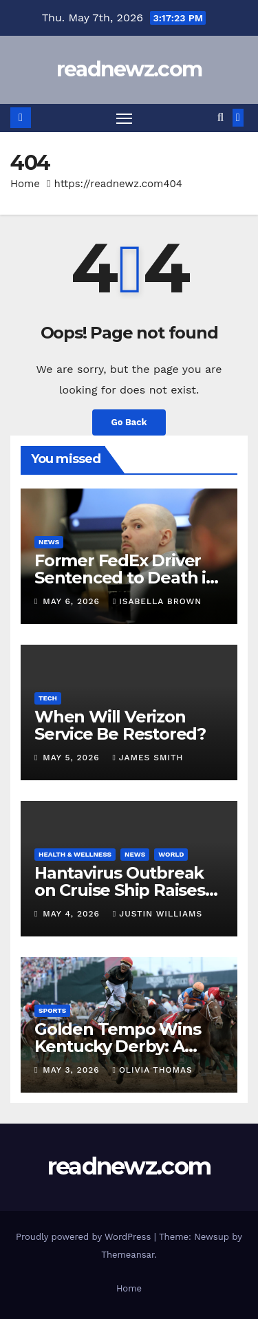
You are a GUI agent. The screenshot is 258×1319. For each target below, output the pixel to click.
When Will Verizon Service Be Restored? (120, 725)
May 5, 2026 (73, 757)
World (171, 854)
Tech (48, 698)
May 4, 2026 (73, 914)
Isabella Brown (157, 601)
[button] (220, 117)
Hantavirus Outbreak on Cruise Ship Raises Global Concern (119, 890)
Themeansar (127, 1255)
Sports (52, 1010)
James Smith (147, 757)
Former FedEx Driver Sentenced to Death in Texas (125, 577)
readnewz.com (129, 69)
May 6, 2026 (73, 601)
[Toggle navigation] (124, 118)
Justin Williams (157, 914)
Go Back (129, 422)
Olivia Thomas (152, 1070)
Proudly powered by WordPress (85, 1237)
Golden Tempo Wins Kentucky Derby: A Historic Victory (117, 1046)
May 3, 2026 (73, 1070)
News (49, 542)
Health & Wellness (75, 854)
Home (25, 184)
